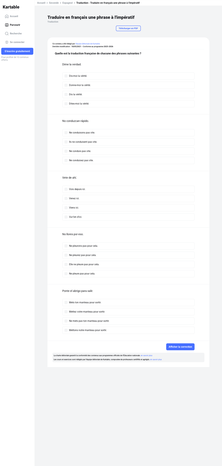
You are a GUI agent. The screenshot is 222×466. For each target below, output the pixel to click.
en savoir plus (146, 355)
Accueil (11, 16)
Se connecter (15, 42)
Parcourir (12, 25)
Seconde (54, 2)
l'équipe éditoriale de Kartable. (87, 44)
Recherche (13, 33)
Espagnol (67, 2)
